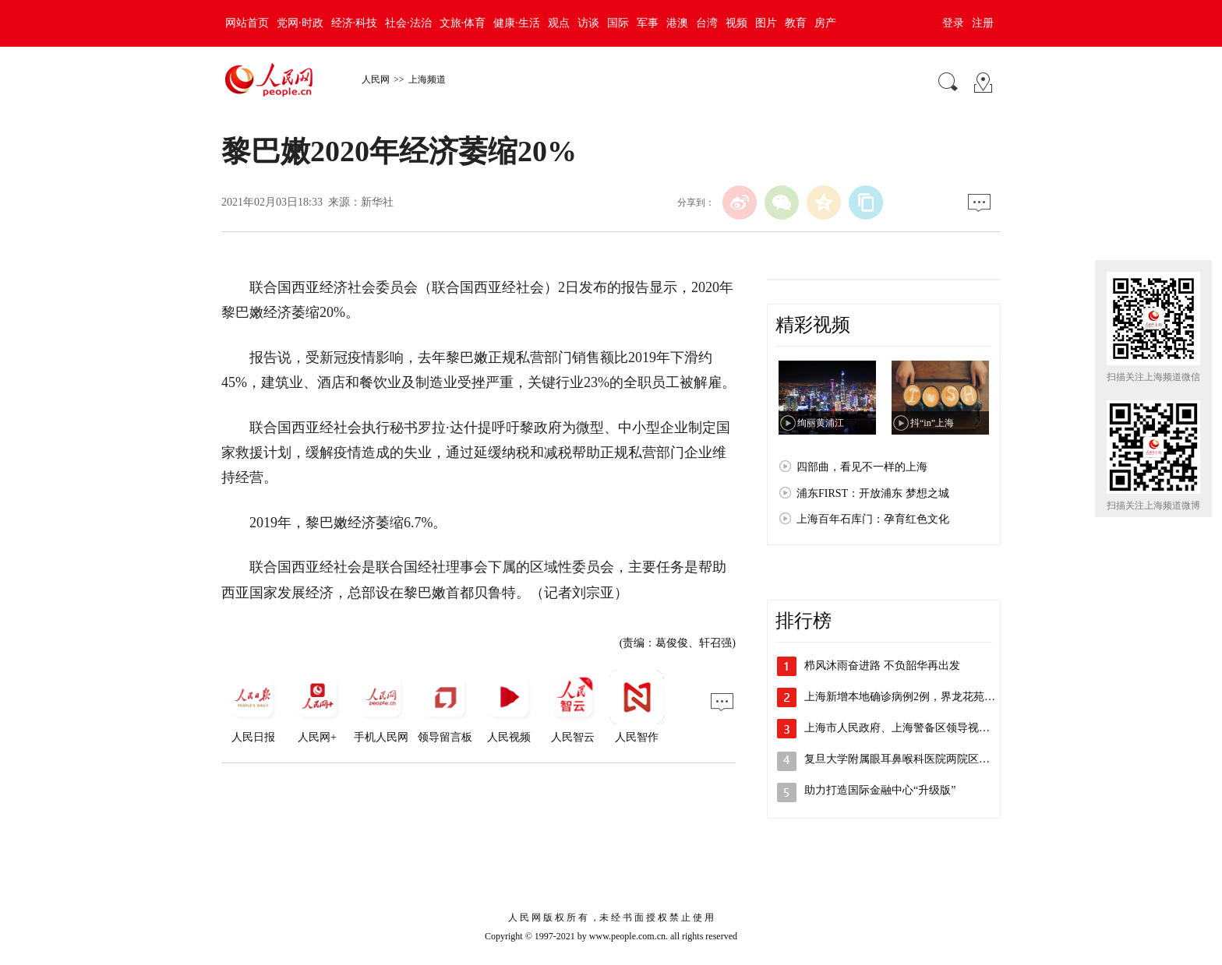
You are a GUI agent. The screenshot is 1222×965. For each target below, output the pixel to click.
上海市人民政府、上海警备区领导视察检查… (913, 728)
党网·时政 (300, 23)
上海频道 (427, 79)
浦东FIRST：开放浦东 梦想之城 (872, 493)
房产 (825, 23)
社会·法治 (408, 23)
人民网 (376, 79)
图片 (766, 23)
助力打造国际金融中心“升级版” (879, 790)
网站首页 (247, 23)
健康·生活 (516, 23)
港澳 (677, 23)
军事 (648, 23)
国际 (618, 23)
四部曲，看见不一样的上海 (861, 467)
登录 (953, 23)
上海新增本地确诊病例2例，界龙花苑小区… (910, 697)
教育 (796, 23)
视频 (736, 23)
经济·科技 (354, 23)
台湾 (707, 23)
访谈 (588, 23)
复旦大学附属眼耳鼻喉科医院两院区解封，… (913, 759)
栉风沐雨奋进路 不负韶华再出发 (882, 665)
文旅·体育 (463, 23)
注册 (983, 23)
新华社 (377, 202)
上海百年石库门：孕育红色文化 (872, 519)
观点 (559, 23)
